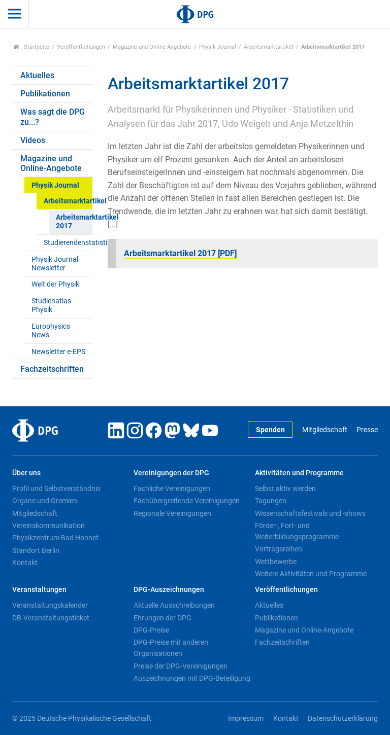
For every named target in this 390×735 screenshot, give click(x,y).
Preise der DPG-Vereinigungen (181, 666)
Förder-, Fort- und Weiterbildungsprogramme (297, 531)
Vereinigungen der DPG (171, 473)
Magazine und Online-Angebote (152, 47)
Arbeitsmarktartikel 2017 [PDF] (180, 253)
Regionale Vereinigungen (172, 513)
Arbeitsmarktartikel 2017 (74, 221)
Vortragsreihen (278, 549)
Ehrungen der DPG (162, 618)
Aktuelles (37, 75)
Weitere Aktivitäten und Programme (311, 574)
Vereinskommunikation (48, 525)
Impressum (246, 718)
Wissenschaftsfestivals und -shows (310, 513)
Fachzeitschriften (52, 369)
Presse (367, 430)
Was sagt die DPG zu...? (52, 116)
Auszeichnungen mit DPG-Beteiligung (192, 678)
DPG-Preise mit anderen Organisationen (171, 647)
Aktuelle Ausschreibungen (174, 605)
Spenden (270, 430)
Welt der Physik (55, 284)
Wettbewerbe (276, 561)
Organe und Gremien (44, 501)
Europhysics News (50, 330)
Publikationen (45, 93)
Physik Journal (217, 47)
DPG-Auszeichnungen (169, 589)
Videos (32, 140)
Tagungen (270, 501)
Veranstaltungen (39, 589)
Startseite (31, 47)
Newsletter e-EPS (58, 351)
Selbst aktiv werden (285, 488)
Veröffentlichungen (81, 47)
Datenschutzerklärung (343, 718)
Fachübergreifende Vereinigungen (187, 501)
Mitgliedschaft (324, 430)
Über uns (26, 473)
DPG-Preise (151, 630)
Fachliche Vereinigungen (172, 488)
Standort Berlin (35, 550)
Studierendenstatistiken (68, 242)
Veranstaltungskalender (50, 605)
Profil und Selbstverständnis (56, 488)
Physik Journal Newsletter (54, 263)
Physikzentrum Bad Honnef (55, 538)
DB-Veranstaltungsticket (50, 618)
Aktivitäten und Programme (299, 473)
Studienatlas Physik (51, 305)
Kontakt (25, 562)
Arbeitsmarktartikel (269, 47)
